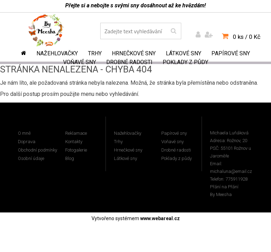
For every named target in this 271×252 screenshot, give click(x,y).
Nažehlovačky (57, 53)
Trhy (95, 53)
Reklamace (76, 133)
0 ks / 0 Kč (246, 36)
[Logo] (51, 31)
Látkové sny (183, 53)
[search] (173, 31)
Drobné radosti (129, 62)
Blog (69, 158)
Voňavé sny (79, 62)
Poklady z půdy (185, 62)
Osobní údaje (31, 158)
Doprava (26, 141)
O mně (24, 133)
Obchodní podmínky (37, 150)
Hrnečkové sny (134, 53)
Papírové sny (230, 53)
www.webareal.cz (160, 218)
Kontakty (73, 141)
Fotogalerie (76, 150)
